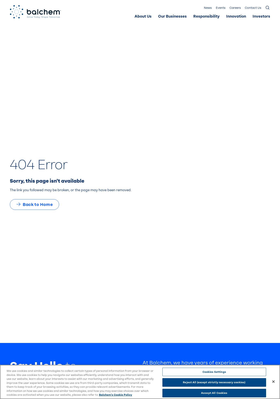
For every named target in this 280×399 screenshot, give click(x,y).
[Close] (273, 381)
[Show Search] (267, 8)
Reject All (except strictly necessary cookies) (214, 382)
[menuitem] (143, 16)
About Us (143, 16)
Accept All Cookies (214, 393)
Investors (261, 16)
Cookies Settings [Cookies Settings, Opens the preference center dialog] (214, 371)
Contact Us (253, 8)
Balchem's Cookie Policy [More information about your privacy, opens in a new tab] (115, 394)
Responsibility (206, 16)
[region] (140, 382)
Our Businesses (172, 16)
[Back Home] (35, 11)
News (208, 8)
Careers (235, 8)
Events (220, 8)
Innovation (236, 16)
